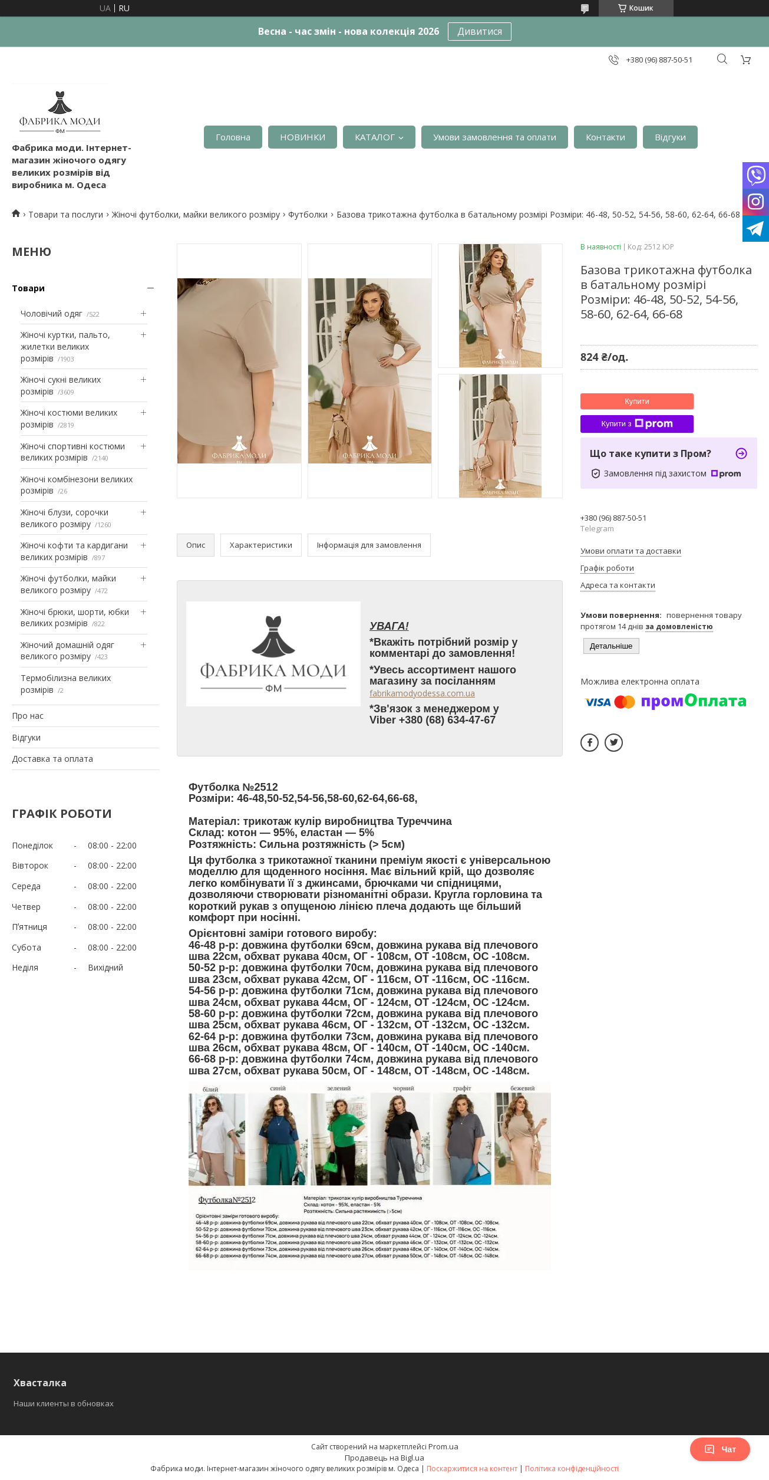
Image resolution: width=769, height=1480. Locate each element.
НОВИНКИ (302, 137)
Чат (720, 1449)
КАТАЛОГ (375, 137)
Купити (637, 401)
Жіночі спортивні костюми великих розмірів (73, 451)
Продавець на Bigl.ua (384, 1457)
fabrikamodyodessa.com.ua (422, 693)
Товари (28, 288)
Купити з (636, 424)
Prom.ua (443, 1446)
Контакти (605, 137)
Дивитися (479, 31)
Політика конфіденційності (572, 1468)
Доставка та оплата (52, 758)
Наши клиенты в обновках (64, 1403)
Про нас (28, 715)
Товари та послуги (65, 214)
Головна (233, 137)
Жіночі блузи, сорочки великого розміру (64, 518)
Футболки (308, 214)
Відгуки (670, 137)
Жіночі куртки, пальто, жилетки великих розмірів (65, 346)
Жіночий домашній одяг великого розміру (67, 650)
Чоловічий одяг (51, 313)
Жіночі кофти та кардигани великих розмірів (74, 551)
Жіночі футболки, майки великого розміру (196, 214)
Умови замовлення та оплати (494, 137)
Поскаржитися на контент (472, 1468)
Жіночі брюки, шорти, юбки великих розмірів (75, 617)
